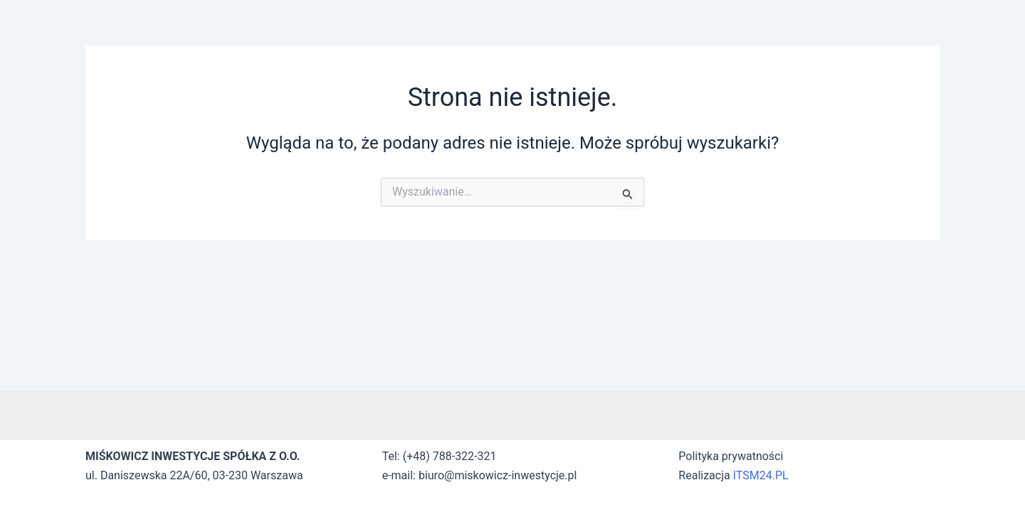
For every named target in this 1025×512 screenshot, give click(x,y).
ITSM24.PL (761, 475)
